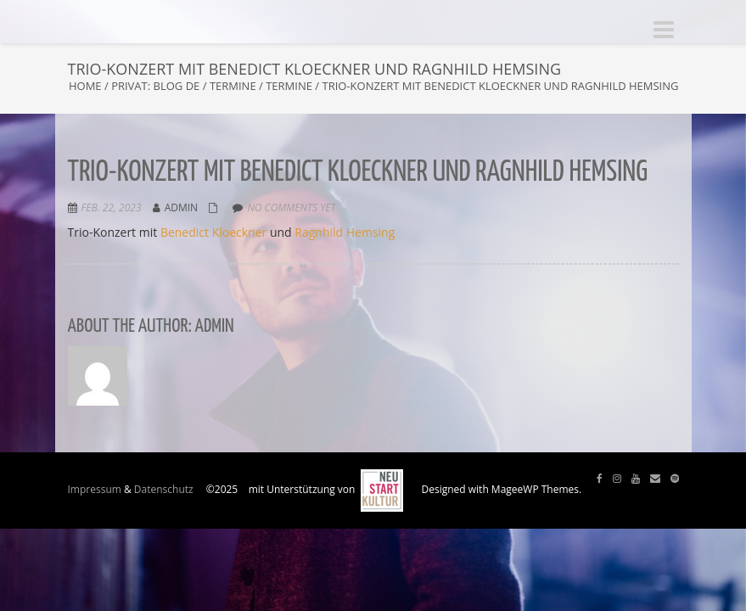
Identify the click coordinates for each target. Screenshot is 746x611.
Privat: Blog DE (155, 85)
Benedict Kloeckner (213, 232)
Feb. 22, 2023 (111, 207)
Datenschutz (164, 489)
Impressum (94, 489)
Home (85, 85)
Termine (233, 85)
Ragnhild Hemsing (344, 232)
